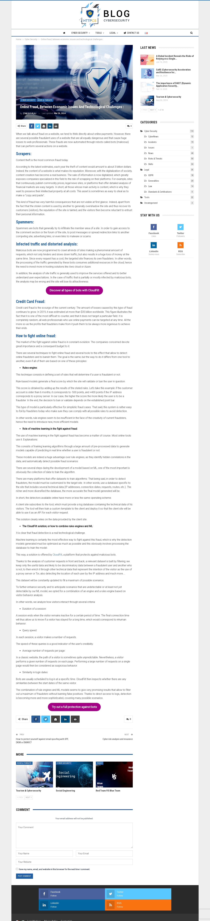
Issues (151, 147)
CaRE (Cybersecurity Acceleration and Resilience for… (173, 71)
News (150, 153)
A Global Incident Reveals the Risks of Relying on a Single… (175, 57)
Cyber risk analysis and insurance (118, 738)
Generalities (153, 181)
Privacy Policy (51, 909)
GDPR (150, 175)
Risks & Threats (45, 100)
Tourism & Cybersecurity (168, 96)
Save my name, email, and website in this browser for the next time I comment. (54, 868)
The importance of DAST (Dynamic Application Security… (173, 84)
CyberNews (153, 136)
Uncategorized (151, 203)
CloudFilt (57, 554)
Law (150, 186)
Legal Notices (34, 909)
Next (29, 796)
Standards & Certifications (160, 192)
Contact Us (131, 33)
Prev (20, 796)
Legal (113, 33)
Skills (150, 164)
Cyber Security (79, 33)
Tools (98, 33)
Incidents (152, 142)
